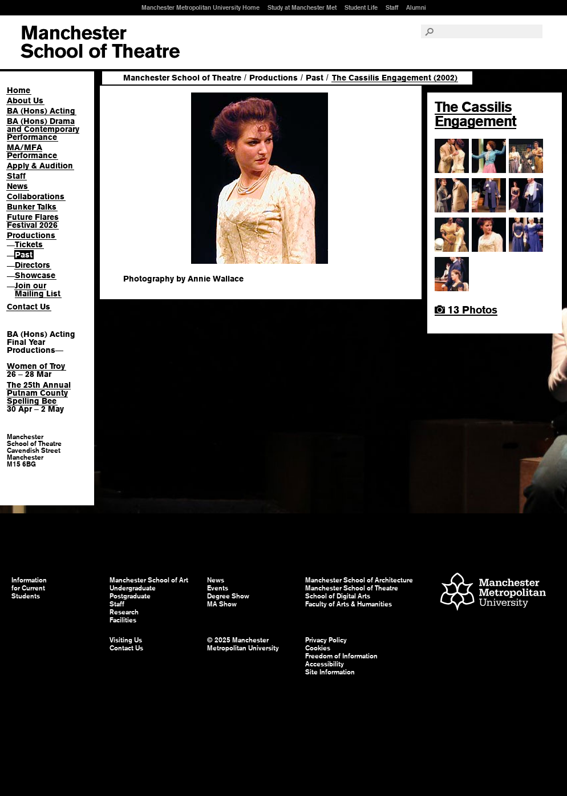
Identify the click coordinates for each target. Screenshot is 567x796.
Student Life (361, 7)
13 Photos (466, 310)
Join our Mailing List (37, 289)
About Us (25, 100)
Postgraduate (130, 596)
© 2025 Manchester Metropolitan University (243, 644)
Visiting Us (126, 640)
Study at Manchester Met (302, 7)
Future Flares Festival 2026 (33, 221)
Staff (392, 7)
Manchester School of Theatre (182, 77)
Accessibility (324, 664)
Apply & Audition (40, 165)
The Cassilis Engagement (475, 114)
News (17, 186)
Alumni (416, 7)
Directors (32, 265)
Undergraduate (133, 588)
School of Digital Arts (337, 596)
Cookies (317, 648)
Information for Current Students (29, 588)
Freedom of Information (341, 656)
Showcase (35, 275)
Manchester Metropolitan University (493, 593)
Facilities (123, 620)
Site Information (330, 672)
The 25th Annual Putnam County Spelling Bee (39, 392)
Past (24, 254)
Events (217, 588)
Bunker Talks (31, 206)
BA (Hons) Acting (41, 110)
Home (18, 90)
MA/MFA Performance (32, 151)
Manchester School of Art (100, 42)
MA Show (222, 604)
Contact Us (28, 306)
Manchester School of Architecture (359, 580)
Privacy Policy (326, 640)
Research (124, 612)
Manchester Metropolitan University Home (200, 7)
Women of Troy (36, 366)
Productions (31, 235)
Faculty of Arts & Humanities (348, 604)
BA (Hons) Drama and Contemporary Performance (43, 129)
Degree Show (228, 596)
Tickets (29, 244)
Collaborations (35, 196)
